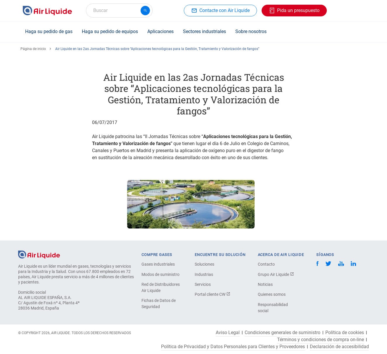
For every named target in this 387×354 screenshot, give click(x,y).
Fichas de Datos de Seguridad (158, 303)
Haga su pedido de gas (48, 31)
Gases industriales (158, 264)
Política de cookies (344, 332)
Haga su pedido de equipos (110, 31)
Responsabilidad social (273, 307)
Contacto (266, 264)
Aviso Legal (228, 332)
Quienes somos (272, 294)
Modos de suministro (160, 274)
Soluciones (204, 264)
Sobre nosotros (251, 31)
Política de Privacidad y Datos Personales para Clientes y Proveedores (233, 346)
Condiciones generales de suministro (282, 332)
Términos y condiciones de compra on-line (320, 339)
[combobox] (119, 11)
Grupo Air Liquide (276, 274)
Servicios (203, 284)
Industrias (204, 274)
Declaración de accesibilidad (339, 346)
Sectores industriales (204, 31)
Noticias (265, 284)
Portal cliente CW (212, 294)
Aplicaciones (160, 31)
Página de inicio (33, 49)
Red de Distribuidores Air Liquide (160, 287)
